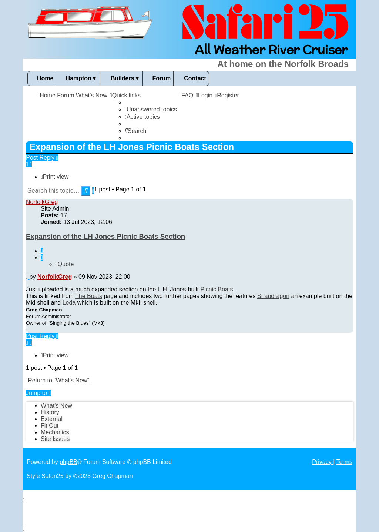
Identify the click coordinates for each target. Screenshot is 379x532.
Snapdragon (273, 296)
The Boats (88, 296)
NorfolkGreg (42, 202)
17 (63, 215)
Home (45, 78)
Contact (195, 78)
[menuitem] (151, 109)
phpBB (68, 462)
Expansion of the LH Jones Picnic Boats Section (132, 147)
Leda (69, 303)
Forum (161, 78)
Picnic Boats (216, 289)
